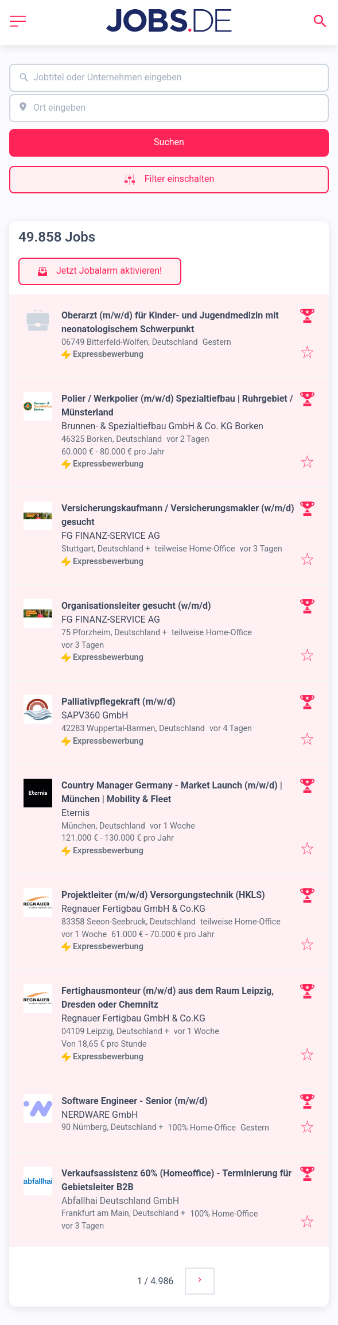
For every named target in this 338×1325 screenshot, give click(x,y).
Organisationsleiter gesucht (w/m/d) (136, 605)
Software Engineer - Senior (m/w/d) (134, 1100)
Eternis (75, 812)
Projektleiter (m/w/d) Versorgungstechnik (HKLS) (163, 894)
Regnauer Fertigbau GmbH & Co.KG (133, 908)
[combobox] (169, 78)
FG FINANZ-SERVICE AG (110, 535)
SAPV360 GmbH (95, 715)
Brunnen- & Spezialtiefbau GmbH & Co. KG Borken (162, 426)
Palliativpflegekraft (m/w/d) (118, 701)
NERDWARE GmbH (99, 1114)
